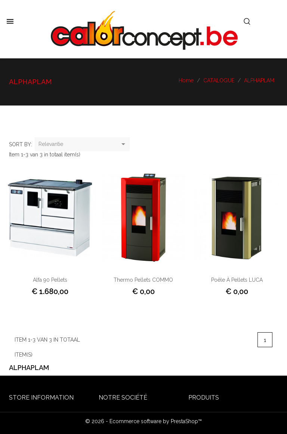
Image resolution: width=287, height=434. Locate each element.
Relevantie (82, 145)
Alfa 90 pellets (50, 280)
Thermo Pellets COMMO (143, 280)
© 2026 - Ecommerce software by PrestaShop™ (143, 421)
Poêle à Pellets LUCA (237, 280)
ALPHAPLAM (29, 368)
